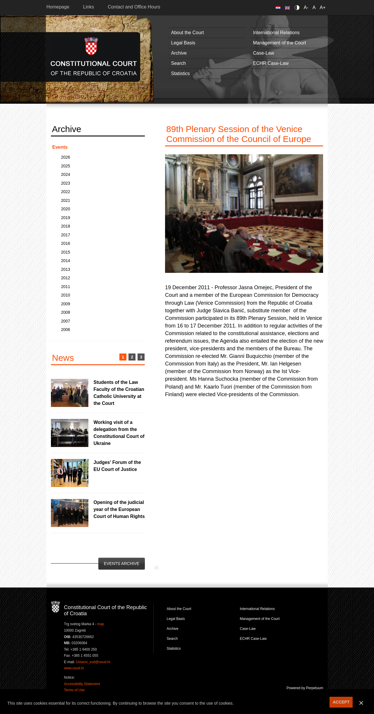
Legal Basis (183, 42)
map (100, 624)
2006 (65, 329)
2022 (65, 191)
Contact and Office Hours (134, 6)
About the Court (187, 32)
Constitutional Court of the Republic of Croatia (94, 56)
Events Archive (121, 563)
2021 (65, 200)
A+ (322, 7)
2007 (65, 321)
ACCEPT (341, 702)
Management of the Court (279, 42)
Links (88, 6)
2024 (65, 174)
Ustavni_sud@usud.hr (93, 662)
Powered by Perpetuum (304, 688)
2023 (65, 183)
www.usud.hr (74, 668)
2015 (65, 252)
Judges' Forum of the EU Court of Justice (117, 466)
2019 (65, 217)
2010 (65, 295)
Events (60, 147)
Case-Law (263, 53)
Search (178, 63)
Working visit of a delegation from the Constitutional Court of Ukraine (119, 433)
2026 (65, 157)
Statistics (180, 73)
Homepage (58, 6)
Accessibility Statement (82, 684)
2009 (65, 303)
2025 (65, 166)
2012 (65, 277)
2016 (65, 243)
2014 (65, 260)
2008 (65, 312)
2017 (65, 235)
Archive (179, 53)
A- (306, 7)
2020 (65, 209)
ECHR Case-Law (271, 63)
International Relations (276, 32)
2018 (65, 226)
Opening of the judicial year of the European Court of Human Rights (119, 509)
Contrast (298, 7)
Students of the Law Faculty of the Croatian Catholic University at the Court (119, 393)
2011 (65, 286)
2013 (65, 269)
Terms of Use (74, 690)
